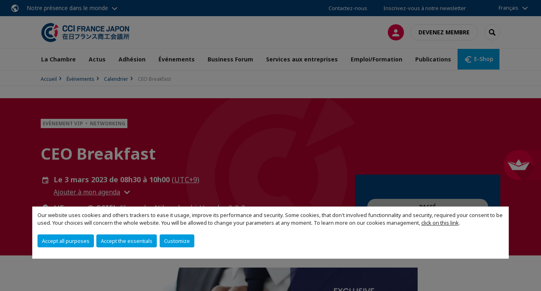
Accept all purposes (65, 241)
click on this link (440, 222)
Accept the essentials (126, 241)
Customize (177, 241)
